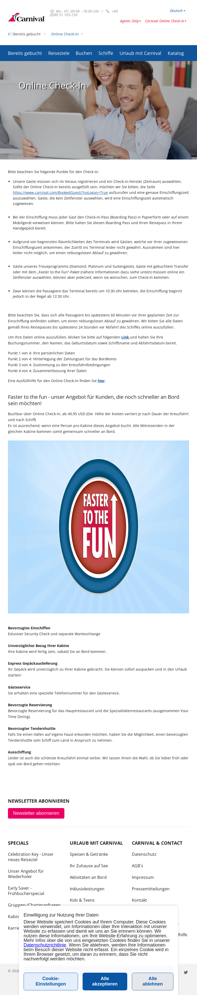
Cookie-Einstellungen (51, 981)
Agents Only (129, 20)
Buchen (84, 40)
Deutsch (176, 10)
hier (101, 380)
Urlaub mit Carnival (140, 40)
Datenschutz (144, 854)
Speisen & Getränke (89, 854)
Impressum (143, 877)
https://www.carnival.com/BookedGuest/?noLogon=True (60, 192)
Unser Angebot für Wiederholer (26, 873)
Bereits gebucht (25, 40)
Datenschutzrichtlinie (45, 945)
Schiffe (105, 40)
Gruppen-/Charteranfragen (34, 905)
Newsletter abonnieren (36, 813)
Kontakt (139, 900)
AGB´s (137, 866)
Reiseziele (59, 40)
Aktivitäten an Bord (88, 877)
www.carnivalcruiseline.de (26, 17)
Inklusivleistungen (87, 889)
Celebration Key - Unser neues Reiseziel (31, 856)
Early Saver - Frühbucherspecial (26, 890)
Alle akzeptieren (105, 981)
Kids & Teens (82, 900)
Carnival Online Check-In (164, 20)
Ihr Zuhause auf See (89, 866)
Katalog (176, 40)
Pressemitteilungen (151, 889)
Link (125, 337)
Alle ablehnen (153, 981)
